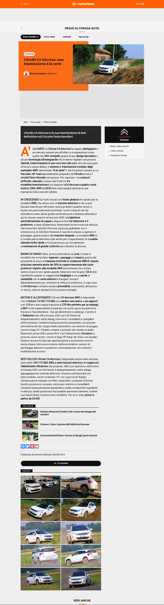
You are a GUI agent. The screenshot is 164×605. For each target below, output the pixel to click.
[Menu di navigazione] (24, 4)
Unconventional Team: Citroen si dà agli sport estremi (68, 435)
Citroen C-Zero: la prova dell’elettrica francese (64, 424)
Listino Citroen (116, 151)
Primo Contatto (31, 37)
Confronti (68, 37)
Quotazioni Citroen (118, 155)
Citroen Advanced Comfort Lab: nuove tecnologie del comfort (68, 413)
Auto (26, 122)
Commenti (61, 463)
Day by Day (85, 37)
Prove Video (51, 37)
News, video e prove (119, 146)
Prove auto (35, 122)
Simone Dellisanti (43, 454)
